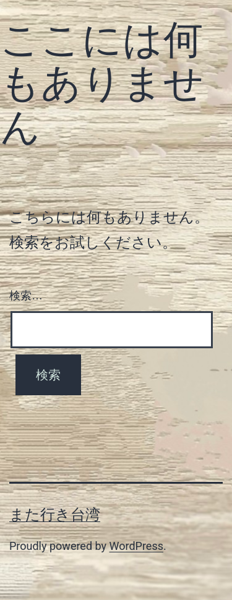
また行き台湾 (54, 514)
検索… (26, 295)
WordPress (136, 545)
